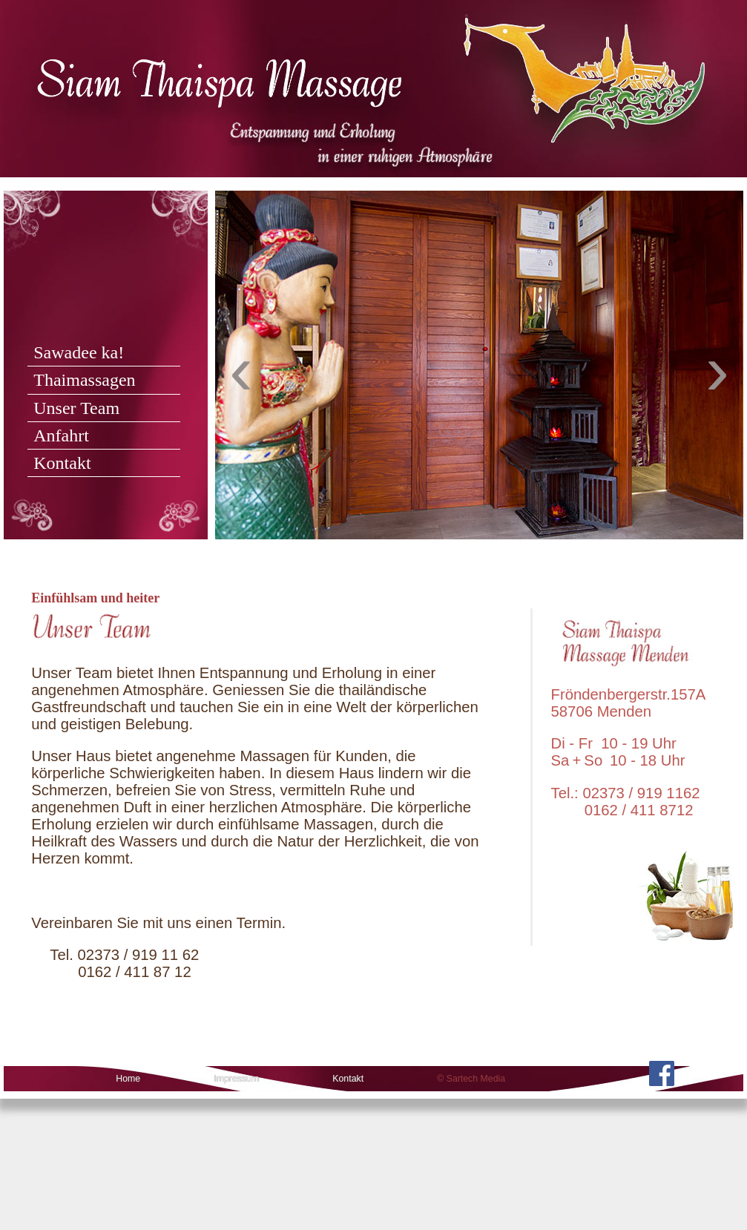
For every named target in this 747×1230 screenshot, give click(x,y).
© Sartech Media (471, 1078)
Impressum (236, 1078)
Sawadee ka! (78, 352)
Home (128, 1078)
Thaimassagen (84, 379)
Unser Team (76, 408)
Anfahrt (61, 435)
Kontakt (62, 463)
